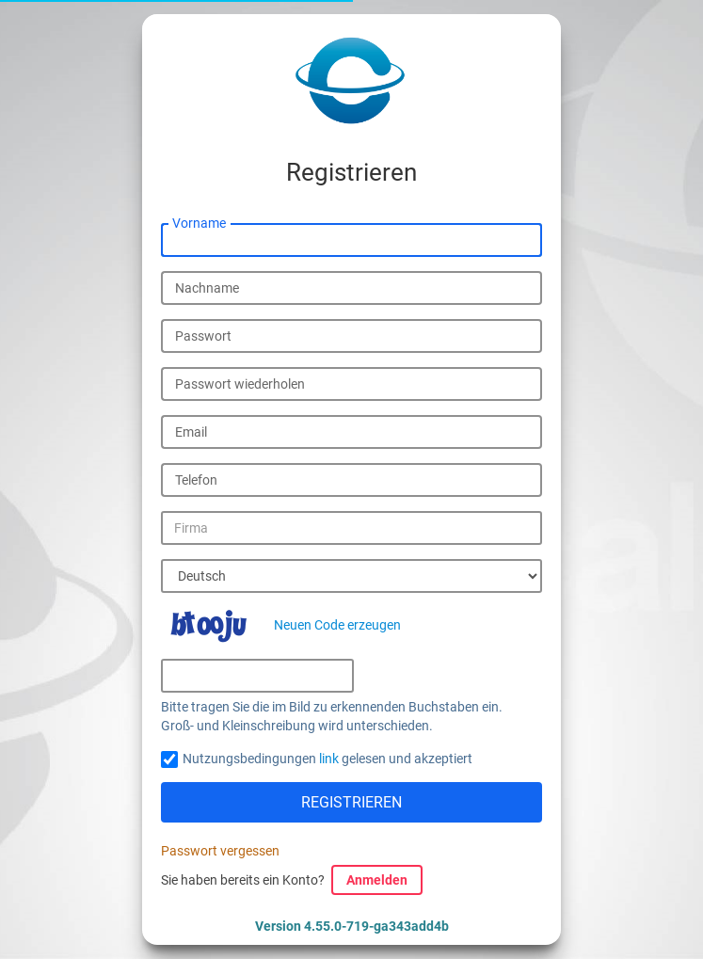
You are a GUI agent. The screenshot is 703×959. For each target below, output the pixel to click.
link (329, 758)
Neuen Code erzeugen (337, 624)
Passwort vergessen (220, 850)
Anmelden (376, 879)
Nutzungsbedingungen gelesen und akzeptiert (327, 758)
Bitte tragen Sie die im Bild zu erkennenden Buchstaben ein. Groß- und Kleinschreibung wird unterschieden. (332, 716)
